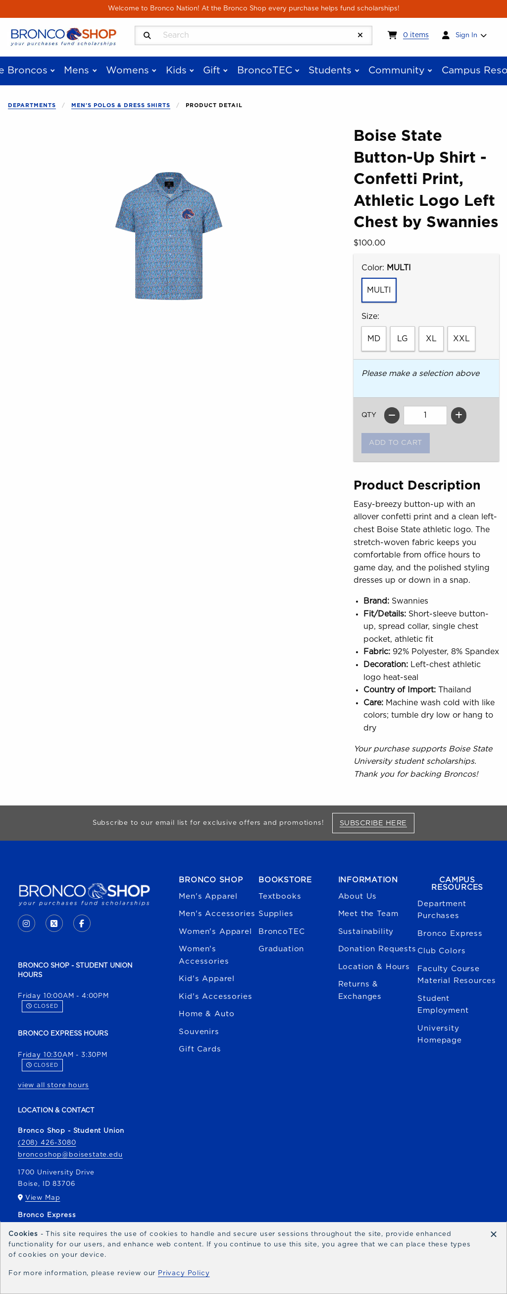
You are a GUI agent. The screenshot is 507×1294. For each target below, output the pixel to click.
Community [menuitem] (396, 70)
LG (402, 339)
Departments (32, 105)
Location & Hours (374, 967)
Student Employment (442, 1004)
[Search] (147, 36)
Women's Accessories (204, 955)
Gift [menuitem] (211, 70)
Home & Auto (206, 1014)
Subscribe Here (377, 823)
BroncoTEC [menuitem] (264, 70)
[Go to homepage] (63, 36)
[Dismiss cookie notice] (494, 1235)
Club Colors (441, 951)
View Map (42, 1197)
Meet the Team (368, 914)
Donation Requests (377, 949)
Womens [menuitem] (127, 70)
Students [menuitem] (330, 70)
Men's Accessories (217, 914)
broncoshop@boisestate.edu (70, 1154)
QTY (368, 415)
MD (374, 339)
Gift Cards (200, 1049)
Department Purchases (441, 910)
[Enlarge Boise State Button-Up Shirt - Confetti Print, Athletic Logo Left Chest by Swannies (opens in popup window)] (168, 236)
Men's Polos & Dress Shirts (120, 105)
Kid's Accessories (215, 996)
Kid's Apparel (207, 979)
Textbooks (279, 896)
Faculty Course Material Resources (456, 975)
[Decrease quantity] (392, 415)
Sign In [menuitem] (466, 35)
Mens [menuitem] (76, 70)
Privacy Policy (184, 1273)
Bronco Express (450, 933)
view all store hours (53, 1085)
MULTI (379, 290)
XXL (461, 339)
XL (431, 339)
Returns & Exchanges (360, 990)
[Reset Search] (360, 35)
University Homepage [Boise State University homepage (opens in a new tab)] (439, 1034)
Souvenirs (199, 1032)
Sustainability (366, 931)
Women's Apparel (215, 931)
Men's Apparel (208, 896)
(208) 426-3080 (47, 1142)
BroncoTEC (281, 931)
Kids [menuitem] (176, 70)
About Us (357, 896)
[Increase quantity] (458, 415)
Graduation (281, 949)
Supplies (276, 914)
